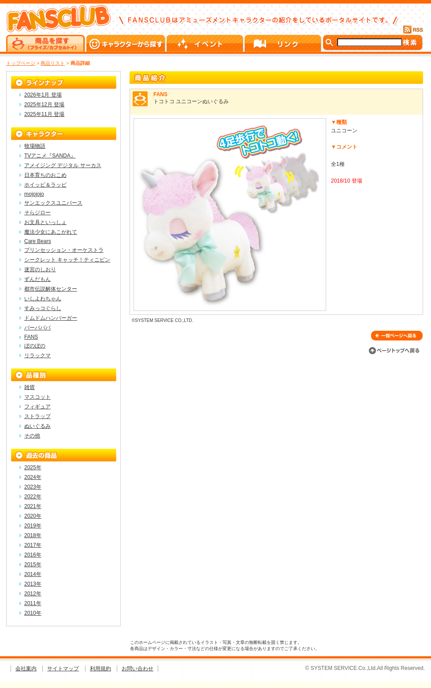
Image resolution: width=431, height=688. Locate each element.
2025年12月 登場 (44, 104)
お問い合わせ (137, 669)
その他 (32, 436)
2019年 (32, 526)
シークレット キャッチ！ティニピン (67, 260)
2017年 (32, 545)
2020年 (32, 516)
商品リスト (53, 63)
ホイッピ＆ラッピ (45, 185)
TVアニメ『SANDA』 (50, 156)
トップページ (20, 63)
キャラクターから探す (126, 43)
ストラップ (37, 416)
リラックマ (37, 355)
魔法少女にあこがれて (50, 232)
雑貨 (29, 387)
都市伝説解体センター (50, 289)
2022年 (32, 497)
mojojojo (34, 194)
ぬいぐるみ (37, 426)
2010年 (32, 613)
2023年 (32, 487)
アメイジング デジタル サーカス (62, 165)
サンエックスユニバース (53, 203)
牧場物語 (34, 146)
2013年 (32, 584)
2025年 (32, 467)
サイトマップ (63, 669)
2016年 (32, 555)
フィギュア (37, 407)
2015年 (32, 564)
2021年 (32, 506)
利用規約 (100, 669)
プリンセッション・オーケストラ (64, 250)
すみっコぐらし (42, 308)
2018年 (32, 535)
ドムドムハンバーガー (50, 318)
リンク (284, 43)
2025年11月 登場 (44, 114)
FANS (31, 337)
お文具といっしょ (45, 222)
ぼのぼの (34, 346)
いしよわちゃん (42, 298)
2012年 (32, 594)
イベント (206, 43)
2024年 (32, 477)
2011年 (32, 603)
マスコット (37, 397)
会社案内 (26, 669)
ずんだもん (37, 279)
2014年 (32, 574)
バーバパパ (37, 328)
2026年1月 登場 (43, 95)
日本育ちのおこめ (45, 175)
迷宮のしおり (40, 269)
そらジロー (37, 212)
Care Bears (37, 241)
